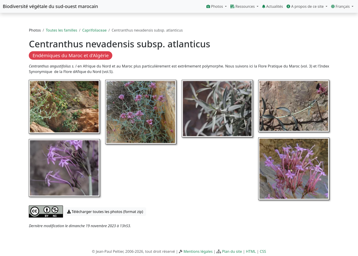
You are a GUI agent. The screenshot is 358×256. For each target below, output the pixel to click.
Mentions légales (198, 251)
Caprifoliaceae (94, 30)
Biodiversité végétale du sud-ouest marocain (50, 6)
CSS (263, 251)
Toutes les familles (61, 30)
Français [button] (341, 6)
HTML (251, 251)
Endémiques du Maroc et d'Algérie (70, 55)
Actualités (272, 6)
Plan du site (232, 251)
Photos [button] (215, 6)
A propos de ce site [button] (305, 6)
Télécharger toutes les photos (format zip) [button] (105, 211)
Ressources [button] (243, 6)
